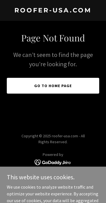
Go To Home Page (53, 85)
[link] (53, 11)
